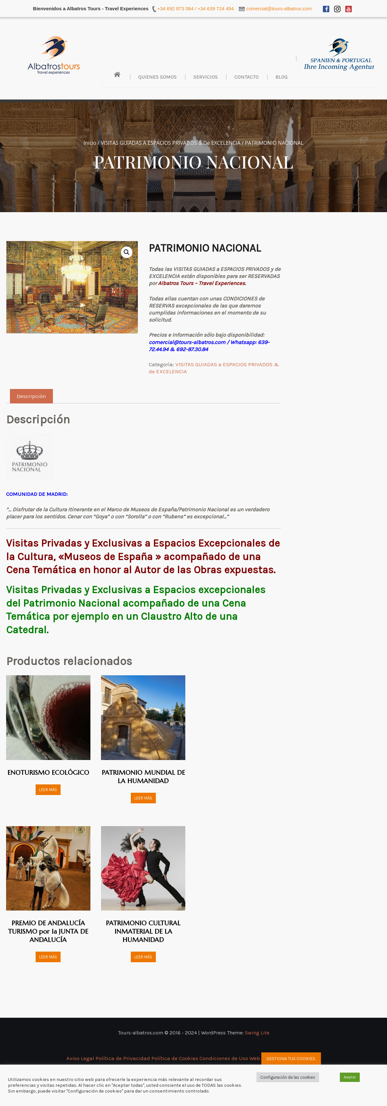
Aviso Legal (81, 1058)
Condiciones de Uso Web (229, 1058)
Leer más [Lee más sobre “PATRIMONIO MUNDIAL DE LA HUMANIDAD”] (143, 798)
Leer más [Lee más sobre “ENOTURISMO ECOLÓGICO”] (48, 789)
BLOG (281, 77)
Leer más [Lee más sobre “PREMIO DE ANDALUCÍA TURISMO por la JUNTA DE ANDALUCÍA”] (48, 957)
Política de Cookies (174, 1058)
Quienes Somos (157, 77)
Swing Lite (257, 1033)
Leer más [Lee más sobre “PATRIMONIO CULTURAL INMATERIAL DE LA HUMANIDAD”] (143, 957)
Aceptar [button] (350, 1077)
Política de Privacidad (123, 1058)
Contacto (246, 77)
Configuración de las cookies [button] (287, 1077)
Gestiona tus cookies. (291, 1058)
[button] (126, 252)
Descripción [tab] (31, 396)
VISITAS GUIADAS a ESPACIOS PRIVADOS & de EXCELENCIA (170, 142)
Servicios (205, 77)
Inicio (89, 142)
